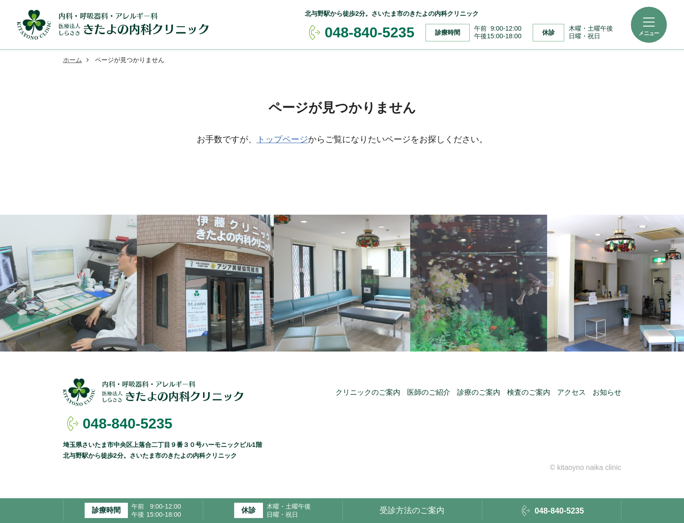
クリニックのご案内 (367, 392)
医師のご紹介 (428, 392)
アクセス (571, 392)
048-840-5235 (127, 423)
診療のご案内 (478, 392)
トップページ (282, 139)
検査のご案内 (528, 392)
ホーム (72, 59)
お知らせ (607, 392)
